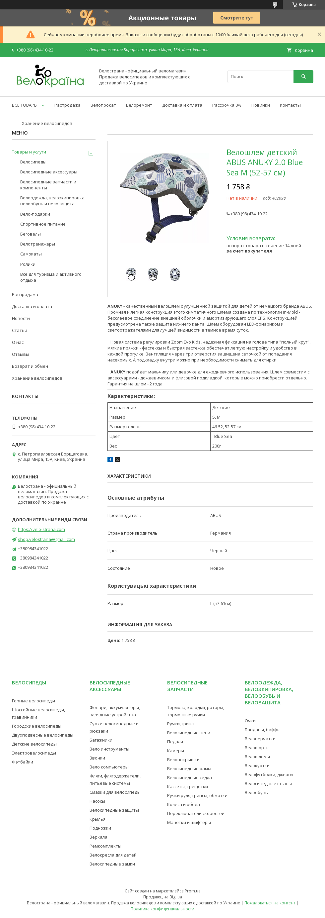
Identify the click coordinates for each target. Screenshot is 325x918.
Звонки (97, 758)
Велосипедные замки (112, 864)
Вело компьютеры (109, 767)
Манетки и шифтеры (189, 822)
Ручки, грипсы (182, 724)
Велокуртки (257, 765)
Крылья (97, 819)
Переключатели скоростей (196, 813)
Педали (175, 742)
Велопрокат (103, 105)
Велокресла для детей (113, 855)
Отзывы (20, 354)
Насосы (97, 801)
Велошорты (257, 748)
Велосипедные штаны (268, 783)
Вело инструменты (109, 749)
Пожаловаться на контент (269, 903)
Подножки (100, 828)
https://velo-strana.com (41, 529)
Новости (21, 318)
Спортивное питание (43, 224)
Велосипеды (33, 162)
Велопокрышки (183, 760)
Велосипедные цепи (188, 733)
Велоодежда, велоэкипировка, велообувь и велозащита (53, 201)
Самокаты (31, 254)
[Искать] (303, 76)
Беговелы (30, 234)
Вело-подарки (35, 214)
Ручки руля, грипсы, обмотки (197, 795)
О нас (18, 342)
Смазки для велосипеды (115, 792)
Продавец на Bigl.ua (162, 897)
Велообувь (256, 792)
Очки (250, 721)
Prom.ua (193, 891)
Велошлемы (257, 757)
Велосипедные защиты (114, 810)
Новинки (260, 105)
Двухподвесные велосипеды (42, 735)
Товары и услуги (29, 152)
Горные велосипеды (33, 701)
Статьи (19, 330)
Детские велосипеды (34, 744)
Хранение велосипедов (47, 123)
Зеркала (98, 837)
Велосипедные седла (189, 777)
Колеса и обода (183, 804)
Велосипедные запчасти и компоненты (48, 185)
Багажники (101, 740)
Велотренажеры (37, 244)
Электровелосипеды (34, 753)
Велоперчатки (260, 739)
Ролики (27, 264)
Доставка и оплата (182, 105)
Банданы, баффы (263, 730)
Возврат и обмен (30, 366)
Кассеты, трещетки (187, 786)
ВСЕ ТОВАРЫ (24, 105)
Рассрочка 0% (226, 105)
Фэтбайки (22, 762)
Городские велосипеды (36, 726)
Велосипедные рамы (189, 768)
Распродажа (67, 105)
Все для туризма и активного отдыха (51, 277)
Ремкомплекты (105, 846)
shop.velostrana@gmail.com (46, 539)
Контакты (290, 105)
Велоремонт (139, 105)
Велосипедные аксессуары (48, 172)
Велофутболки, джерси (269, 774)
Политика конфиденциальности (162, 909)
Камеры (175, 751)
